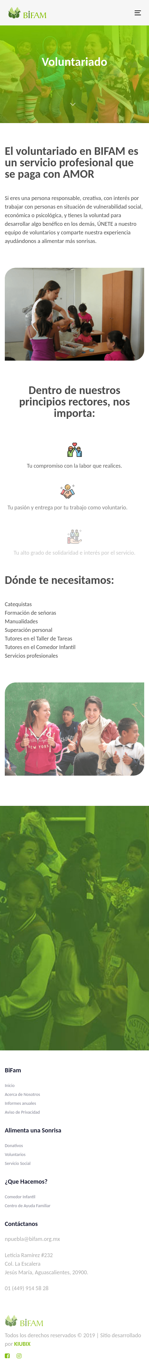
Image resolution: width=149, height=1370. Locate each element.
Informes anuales (20, 1103)
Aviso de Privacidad (22, 1112)
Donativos (14, 1145)
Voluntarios (15, 1154)
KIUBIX (22, 1343)
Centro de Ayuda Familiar (28, 1205)
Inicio (10, 1085)
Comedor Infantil (20, 1197)
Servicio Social (18, 1163)
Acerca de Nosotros (22, 1094)
